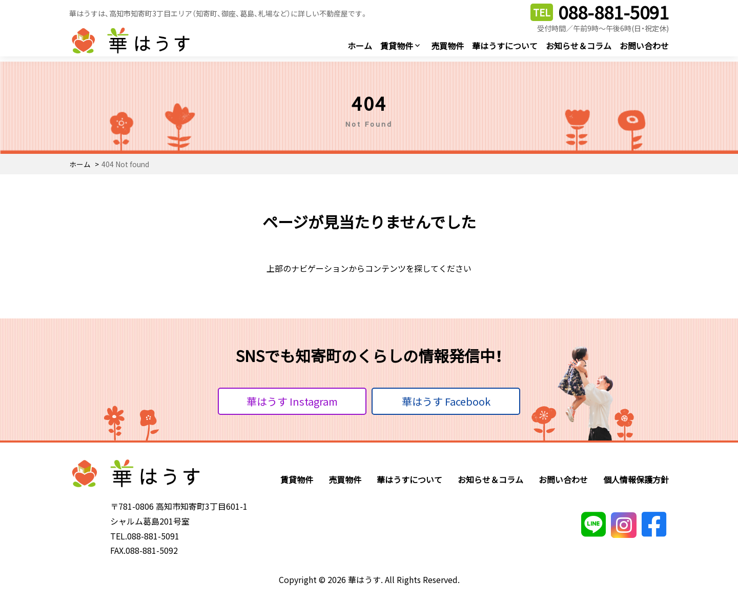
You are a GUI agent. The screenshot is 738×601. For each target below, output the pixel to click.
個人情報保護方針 (636, 479)
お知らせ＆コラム (578, 45)
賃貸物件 (396, 45)
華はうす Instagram (292, 401)
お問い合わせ (644, 45)
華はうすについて (505, 45)
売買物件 (447, 45)
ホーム (359, 45)
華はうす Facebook (446, 401)
